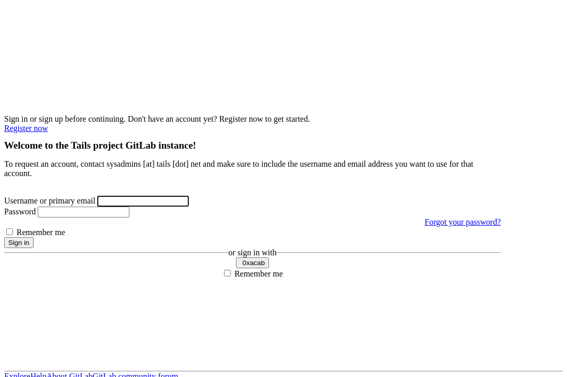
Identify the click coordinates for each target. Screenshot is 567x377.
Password (20, 211)
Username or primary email (49, 200)
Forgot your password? (463, 222)
